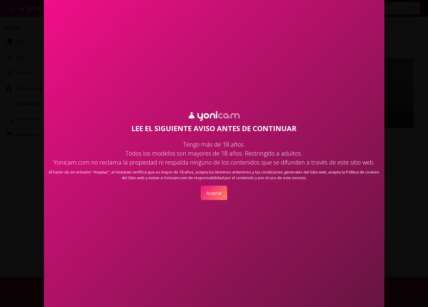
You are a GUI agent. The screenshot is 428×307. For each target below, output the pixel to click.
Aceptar (214, 193)
